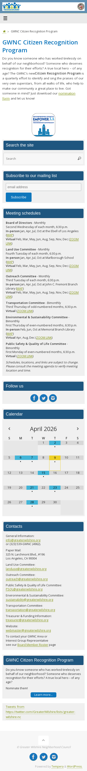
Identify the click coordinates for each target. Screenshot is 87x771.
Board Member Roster (32, 645)
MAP (10, 235)
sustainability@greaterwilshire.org (29, 599)
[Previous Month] (9, 429)
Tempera (58, 766)
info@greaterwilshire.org (23, 540)
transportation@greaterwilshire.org (30, 610)
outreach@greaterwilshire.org (27, 579)
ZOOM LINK (25, 311)
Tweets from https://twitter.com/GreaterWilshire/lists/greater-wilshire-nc (40, 712)
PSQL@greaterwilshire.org (24, 589)
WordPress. (74, 766)
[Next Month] (78, 429)
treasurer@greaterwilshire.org (27, 620)
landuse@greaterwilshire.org (26, 569)
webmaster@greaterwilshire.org (28, 630)
